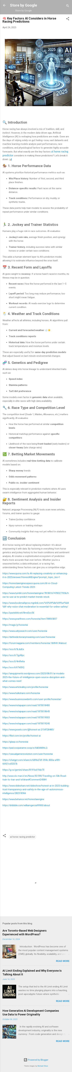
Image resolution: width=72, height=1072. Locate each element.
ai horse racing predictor (22, 836)
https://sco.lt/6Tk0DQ (13, 667)
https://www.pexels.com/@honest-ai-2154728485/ (28, 729)
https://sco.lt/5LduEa (13, 649)
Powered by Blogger (36, 1059)
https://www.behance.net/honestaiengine (23, 799)
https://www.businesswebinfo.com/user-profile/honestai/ (31, 699)
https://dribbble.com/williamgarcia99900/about (26, 805)
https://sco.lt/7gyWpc (13, 655)
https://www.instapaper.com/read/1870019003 (26, 717)
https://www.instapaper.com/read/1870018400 (26, 705)
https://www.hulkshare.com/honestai (21, 693)
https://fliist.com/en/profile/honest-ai (21, 735)
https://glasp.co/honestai (15, 741)
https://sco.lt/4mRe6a (13, 661)
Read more (63, 961)
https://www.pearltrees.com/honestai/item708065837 (29, 618)
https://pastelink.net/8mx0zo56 (18, 612)
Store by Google (23, 5)
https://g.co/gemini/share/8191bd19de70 (23, 769)
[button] (68, 19)
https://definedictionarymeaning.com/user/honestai (28, 637)
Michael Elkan (42, 1066)
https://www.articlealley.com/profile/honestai (25, 687)
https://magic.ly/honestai (15, 625)
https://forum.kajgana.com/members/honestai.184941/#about (34, 643)
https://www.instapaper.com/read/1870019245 (26, 723)
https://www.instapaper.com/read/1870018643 (26, 711)
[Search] (68, 6)
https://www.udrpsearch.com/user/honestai (24, 631)
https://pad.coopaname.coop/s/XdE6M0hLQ (24, 747)
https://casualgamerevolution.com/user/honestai (27, 754)
